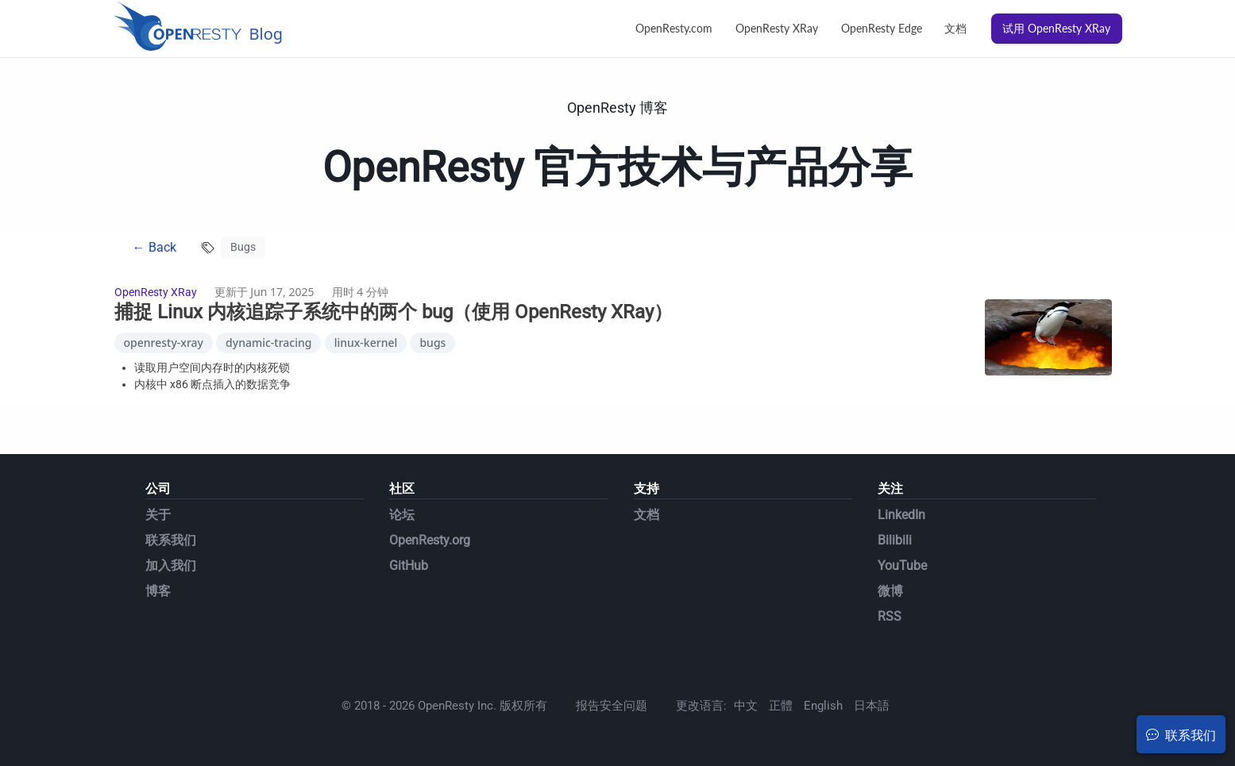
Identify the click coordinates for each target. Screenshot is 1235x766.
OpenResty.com (673, 28)
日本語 (872, 706)
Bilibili (895, 540)
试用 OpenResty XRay (1056, 28)
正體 (781, 706)
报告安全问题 (611, 706)
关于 (158, 514)
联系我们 (170, 540)
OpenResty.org (429, 540)
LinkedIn (901, 514)
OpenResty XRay (776, 28)
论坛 (402, 514)
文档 (955, 28)
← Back (154, 247)
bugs (432, 342)
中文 (746, 706)
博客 (158, 591)
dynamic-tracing (268, 342)
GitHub (408, 565)
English (823, 706)
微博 (890, 591)
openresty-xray (163, 342)
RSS (889, 616)
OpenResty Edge (881, 28)
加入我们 (170, 565)
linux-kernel (366, 342)
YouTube (902, 565)
